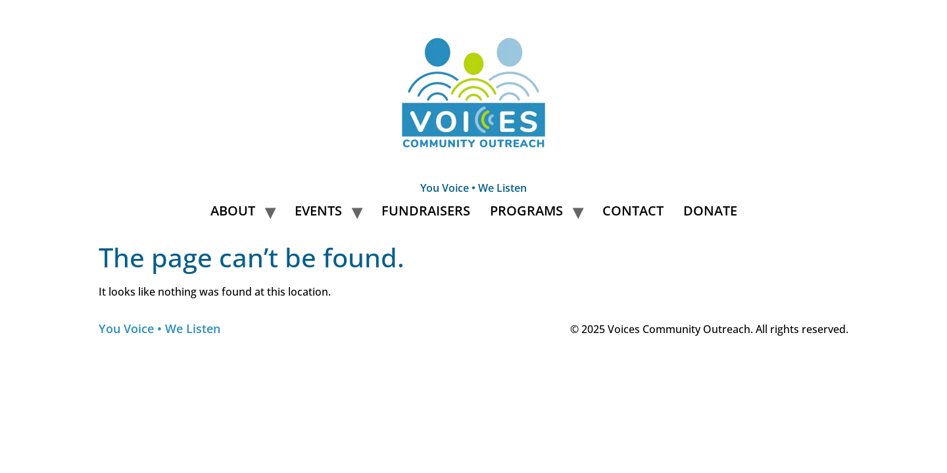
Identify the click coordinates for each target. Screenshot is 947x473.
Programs (526, 210)
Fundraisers (425, 210)
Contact (633, 210)
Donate (710, 210)
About (232, 210)
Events (318, 210)
